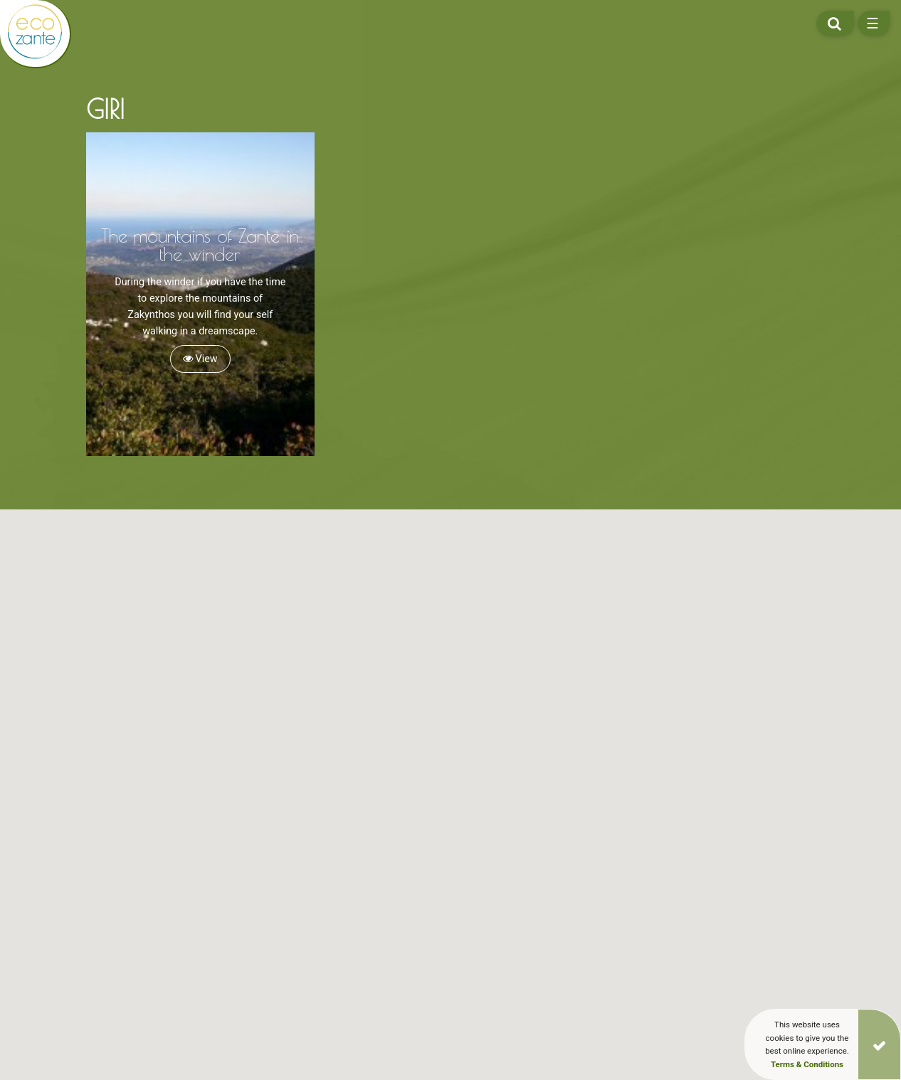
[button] (246, 853)
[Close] (879, 1044)
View (200, 359)
